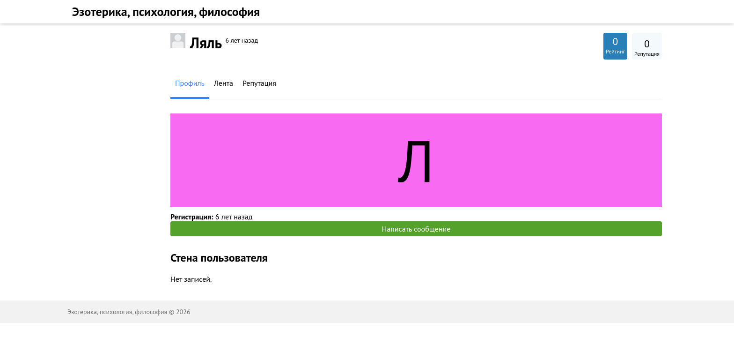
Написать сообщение (416, 228)
